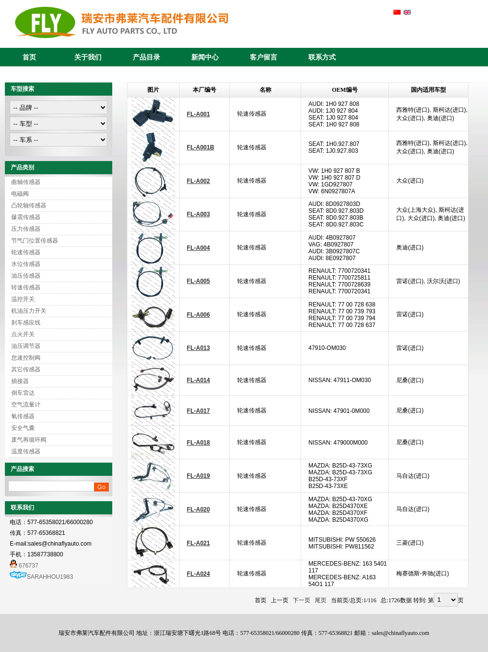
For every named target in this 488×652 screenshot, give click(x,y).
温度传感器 (26, 451)
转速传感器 (26, 287)
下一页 (301, 600)
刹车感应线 (26, 322)
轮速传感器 (26, 252)
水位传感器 (26, 264)
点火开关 (23, 334)
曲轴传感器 (26, 182)
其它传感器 (26, 369)
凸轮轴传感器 (28, 205)
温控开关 (23, 299)
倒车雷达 (23, 392)
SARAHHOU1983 (50, 576)
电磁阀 (20, 193)
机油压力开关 (28, 310)
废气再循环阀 (28, 439)
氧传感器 (23, 416)
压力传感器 (26, 228)
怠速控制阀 (26, 357)
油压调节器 (26, 346)
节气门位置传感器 (34, 240)
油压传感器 (26, 275)
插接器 (20, 381)
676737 (24, 565)
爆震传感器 (26, 217)
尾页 (320, 600)
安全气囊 (23, 428)
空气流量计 (26, 404)
